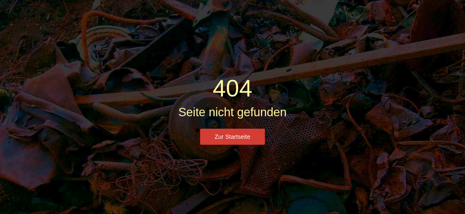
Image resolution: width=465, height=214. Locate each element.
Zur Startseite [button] (232, 136)
